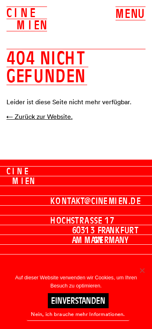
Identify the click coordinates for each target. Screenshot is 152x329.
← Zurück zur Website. (39, 116)
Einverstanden (78, 300)
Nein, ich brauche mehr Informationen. (78, 314)
